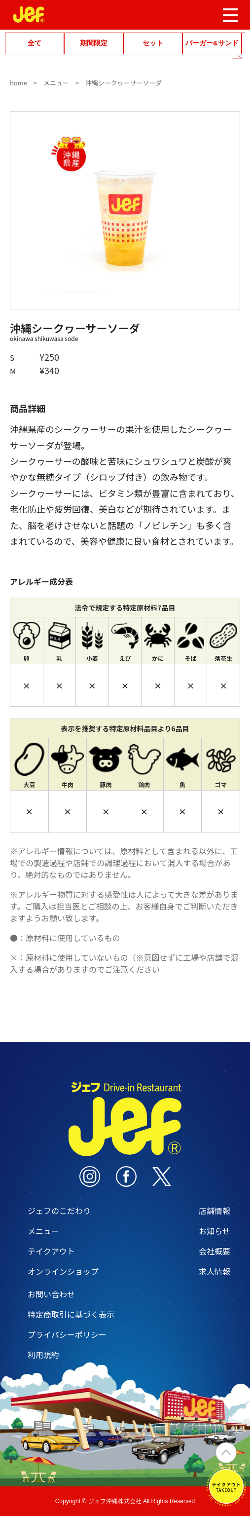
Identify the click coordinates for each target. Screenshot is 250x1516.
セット (153, 43)
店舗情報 (214, 1210)
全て (34, 43)
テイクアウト (51, 1251)
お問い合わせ (51, 1294)
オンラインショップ (63, 1271)
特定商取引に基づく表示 (71, 1314)
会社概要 (214, 1251)
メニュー (56, 82)
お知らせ (214, 1231)
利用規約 (43, 1355)
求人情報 (214, 1271)
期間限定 (93, 43)
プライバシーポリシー (67, 1334)
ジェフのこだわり (59, 1210)
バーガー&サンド (212, 43)
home (18, 82)
